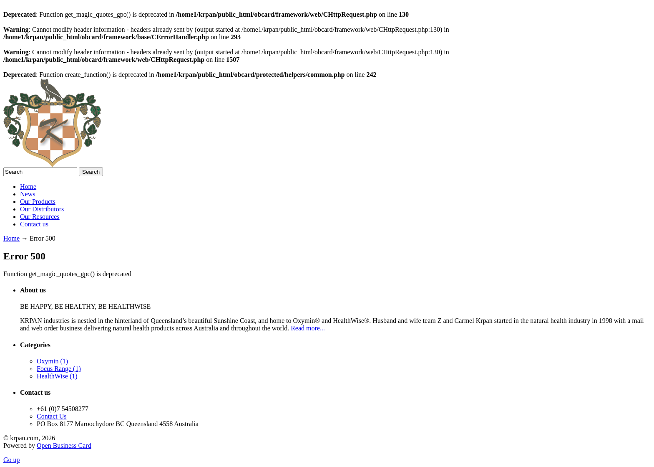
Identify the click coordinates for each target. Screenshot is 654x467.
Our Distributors (42, 209)
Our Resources (40, 216)
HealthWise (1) (57, 376)
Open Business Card (64, 445)
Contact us (34, 224)
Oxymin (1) (52, 361)
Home (28, 186)
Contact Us (52, 416)
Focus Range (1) (59, 368)
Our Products (37, 201)
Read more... (308, 328)
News (27, 194)
